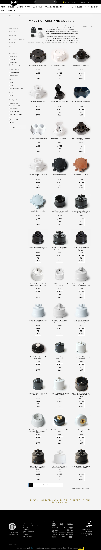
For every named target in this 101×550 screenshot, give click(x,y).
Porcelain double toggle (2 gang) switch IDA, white (60, 394)
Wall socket (13, 56)
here (32, 548)
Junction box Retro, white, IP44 (59, 65)
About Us (25, 527)
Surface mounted (14, 72)
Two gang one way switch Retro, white (38, 175)
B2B (2, 10)
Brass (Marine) (13, 117)
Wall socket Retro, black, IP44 (59, 102)
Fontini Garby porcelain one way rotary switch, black (81, 211)
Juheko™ (94, 7)
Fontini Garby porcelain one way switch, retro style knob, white (81, 284)
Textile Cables (7, 7)
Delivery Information (28, 525)
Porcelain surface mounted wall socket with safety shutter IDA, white (38, 431)
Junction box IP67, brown (81, 174)
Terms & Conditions (28, 531)
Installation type (14, 69)
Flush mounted (13, 75)
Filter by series (13, 100)
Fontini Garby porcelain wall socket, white (60, 284)
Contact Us (11, 10)
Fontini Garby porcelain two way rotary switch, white (59, 321)
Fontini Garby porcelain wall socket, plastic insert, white (38, 284)
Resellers (25, 533)
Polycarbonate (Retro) (15, 114)
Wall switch (12, 59)
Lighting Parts (23, 7)
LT (84, 2)
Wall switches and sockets (57, 7)
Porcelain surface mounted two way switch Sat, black (81, 467)
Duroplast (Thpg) (14, 111)
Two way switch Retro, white (38, 102)
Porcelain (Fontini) (14, 106)
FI (91, 2)
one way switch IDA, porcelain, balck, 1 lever (59, 357)
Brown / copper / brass (16, 88)
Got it (81, 548)
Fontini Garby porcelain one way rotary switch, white (38, 321)
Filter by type (13, 53)
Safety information (28, 524)
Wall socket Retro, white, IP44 (59, 138)
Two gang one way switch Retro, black (81, 138)
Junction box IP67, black (59, 174)
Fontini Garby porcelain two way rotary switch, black (59, 248)
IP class (11, 92)
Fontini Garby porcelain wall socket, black (60, 211)
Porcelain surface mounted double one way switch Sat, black (38, 468)
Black (11, 82)
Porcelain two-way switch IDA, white (81, 430)
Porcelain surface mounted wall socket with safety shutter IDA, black (81, 395)
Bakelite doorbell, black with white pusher (38, 357)
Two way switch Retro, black (81, 65)
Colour (11, 79)
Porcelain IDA (13, 119)
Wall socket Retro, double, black (81, 102)
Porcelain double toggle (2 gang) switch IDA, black (38, 394)
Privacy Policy (26, 529)
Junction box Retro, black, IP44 (38, 65)
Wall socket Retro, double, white (38, 138)
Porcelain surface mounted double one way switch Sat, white (59, 468)
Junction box (13, 62)
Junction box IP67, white (38, 211)
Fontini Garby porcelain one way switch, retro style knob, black (38, 248)
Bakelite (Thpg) (13, 108)
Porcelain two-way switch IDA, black (59, 430)
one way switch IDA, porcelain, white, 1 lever (81, 357)
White (11, 85)
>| (61, 485)
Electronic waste (27, 536)
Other (11, 122)
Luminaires (38, 7)
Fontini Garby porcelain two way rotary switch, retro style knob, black (81, 249)
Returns (39, 525)
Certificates (26, 534)
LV (87, 2)
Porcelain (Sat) (13, 103)
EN (89, 2)
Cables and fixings (14, 65)
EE (82, 2)
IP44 (11, 95)
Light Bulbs (77, 7)
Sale (86, 7)
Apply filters (17, 127)
